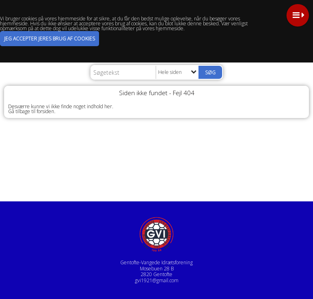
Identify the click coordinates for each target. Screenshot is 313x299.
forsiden (45, 111)
